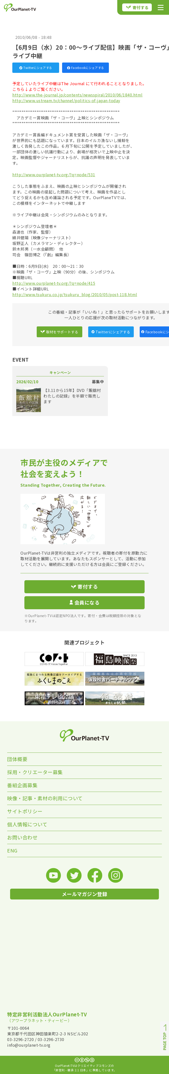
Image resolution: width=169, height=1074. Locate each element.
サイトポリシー (25, 811)
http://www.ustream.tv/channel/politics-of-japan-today (66, 100)
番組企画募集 (22, 785)
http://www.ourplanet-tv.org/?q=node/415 (53, 283)
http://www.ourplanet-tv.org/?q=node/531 (53, 174)
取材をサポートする (59, 331)
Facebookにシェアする (85, 67)
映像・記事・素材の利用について (45, 798)
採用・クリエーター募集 (35, 772)
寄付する (137, 7)
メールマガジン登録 (84, 894)
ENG (12, 850)
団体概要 (17, 759)
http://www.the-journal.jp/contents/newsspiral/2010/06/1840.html (77, 95)
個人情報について (27, 824)
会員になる (84, 602)
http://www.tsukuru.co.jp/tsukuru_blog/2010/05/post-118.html (74, 294)
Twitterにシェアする (35, 67)
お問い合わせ (22, 837)
